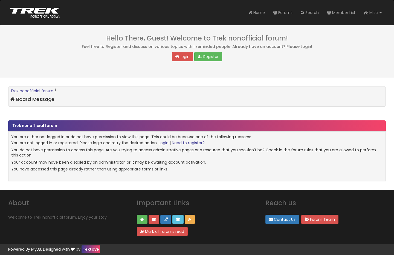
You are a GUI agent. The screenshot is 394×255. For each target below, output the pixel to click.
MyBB (36, 249)
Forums (282, 12)
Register (208, 56)
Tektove (91, 249)
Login (182, 56)
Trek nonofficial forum (31, 91)
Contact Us (282, 219)
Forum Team (320, 219)
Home (257, 12)
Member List (341, 12)
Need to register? (188, 143)
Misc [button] (373, 12)
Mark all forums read (162, 231)
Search (310, 12)
